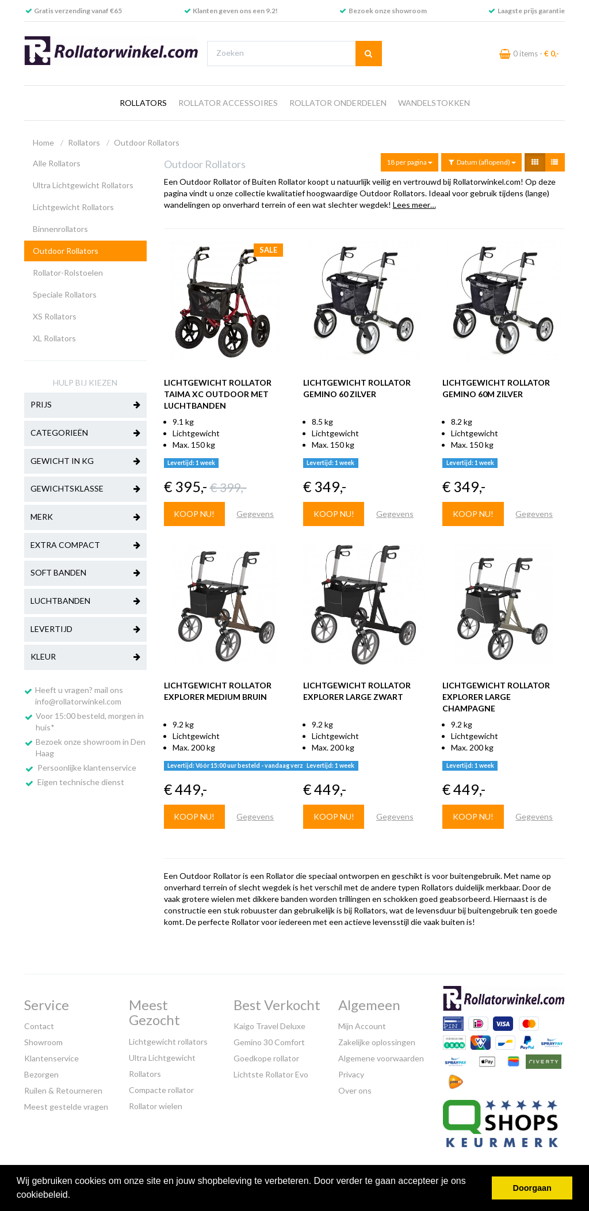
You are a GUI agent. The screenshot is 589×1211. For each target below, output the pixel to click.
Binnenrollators (60, 229)
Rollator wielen (155, 1106)
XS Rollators (55, 316)
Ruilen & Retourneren (63, 1090)
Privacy (351, 1074)
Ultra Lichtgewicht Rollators (83, 185)
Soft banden (85, 573)
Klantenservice (51, 1058)
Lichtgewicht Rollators (73, 207)
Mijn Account (362, 1026)
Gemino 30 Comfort (269, 1042)
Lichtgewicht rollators (168, 1041)
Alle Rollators (57, 163)
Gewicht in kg (85, 461)
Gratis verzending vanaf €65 (78, 10)
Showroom (43, 1042)
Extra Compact (85, 545)
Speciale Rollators (65, 294)
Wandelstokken (434, 103)
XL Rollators (54, 338)
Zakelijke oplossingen (376, 1042)
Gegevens (255, 514)
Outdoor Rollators (146, 142)
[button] (75, 1196)
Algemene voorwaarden (381, 1058)
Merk (85, 517)
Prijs (85, 405)
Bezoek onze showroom (388, 10)
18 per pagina (410, 162)
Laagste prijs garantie (531, 10)
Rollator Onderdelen (338, 103)
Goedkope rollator (266, 1058)
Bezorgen (41, 1074)
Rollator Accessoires (228, 103)
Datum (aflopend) (481, 162)
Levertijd (85, 629)
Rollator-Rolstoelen (68, 272)
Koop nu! (194, 514)
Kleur (85, 657)
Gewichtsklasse (85, 489)
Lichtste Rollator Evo (271, 1074)
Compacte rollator (161, 1090)
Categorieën (85, 433)
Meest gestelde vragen (66, 1106)
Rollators (143, 103)
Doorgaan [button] (532, 1188)
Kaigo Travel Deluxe (269, 1026)
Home (43, 142)
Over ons (355, 1090)
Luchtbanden (85, 601)
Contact (39, 1026)
